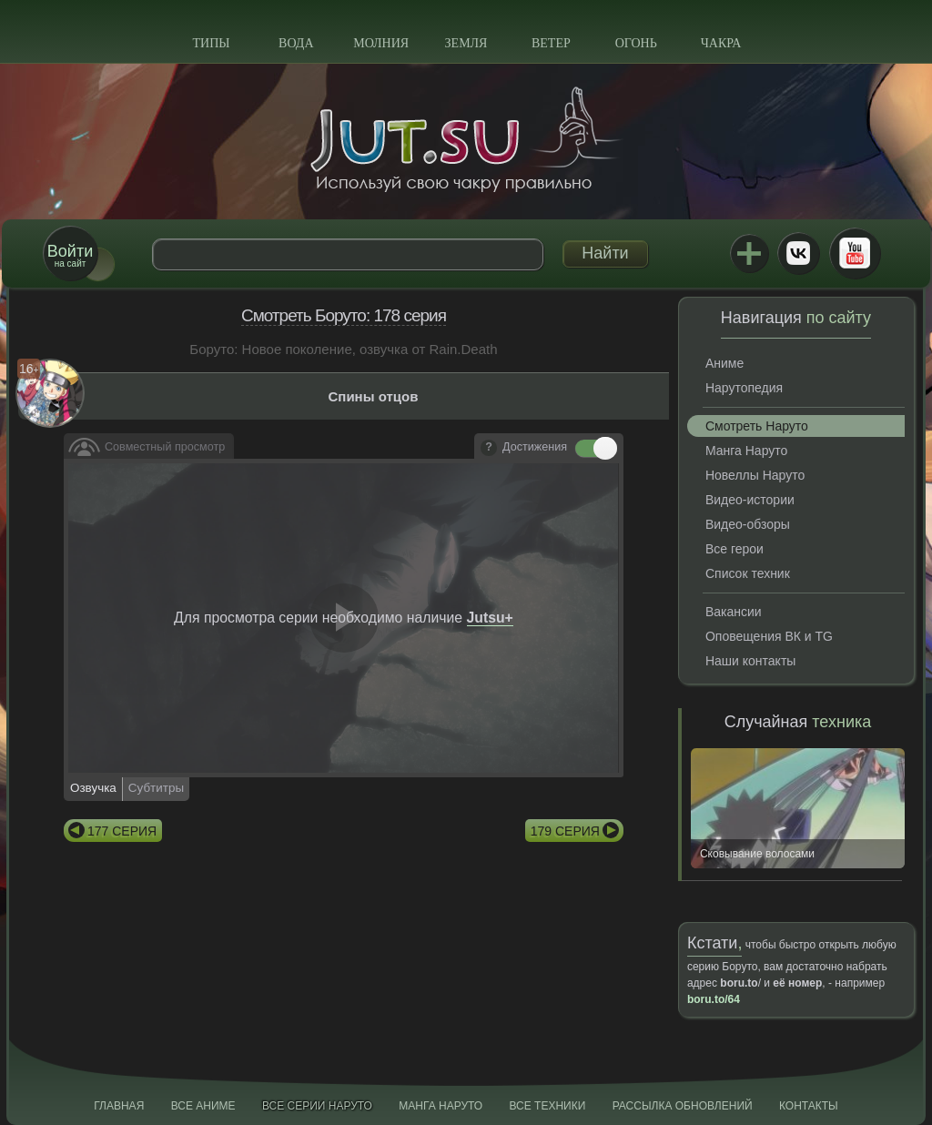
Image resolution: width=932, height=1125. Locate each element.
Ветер (551, 43)
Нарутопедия (744, 387)
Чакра (721, 43)
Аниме (724, 363)
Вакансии (733, 611)
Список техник (747, 573)
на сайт (70, 255)
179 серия (565, 831)
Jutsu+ (749, 253)
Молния (381, 43)
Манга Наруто (746, 450)
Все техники (547, 1106)
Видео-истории (750, 499)
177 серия (122, 831)
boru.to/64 (713, 999)
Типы (210, 43)
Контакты (808, 1106)
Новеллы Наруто (755, 475)
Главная (119, 1106)
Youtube (854, 253)
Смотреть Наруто (756, 426)
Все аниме (203, 1106)
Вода (296, 43)
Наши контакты (750, 661)
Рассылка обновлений (683, 1106)
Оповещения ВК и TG (769, 636)
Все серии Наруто (317, 1106)
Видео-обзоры (747, 524)
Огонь (636, 43)
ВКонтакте (798, 253)
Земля (466, 43)
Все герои (734, 549)
